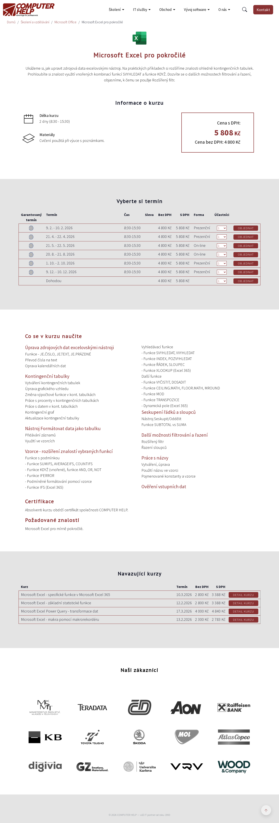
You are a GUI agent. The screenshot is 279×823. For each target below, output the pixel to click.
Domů (11, 22)
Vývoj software (195, 9)
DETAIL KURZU (243, 595)
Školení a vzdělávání (35, 22)
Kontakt (263, 9)
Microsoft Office (65, 22)
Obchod (165, 9)
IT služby (140, 9)
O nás (222, 9)
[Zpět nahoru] (266, 810)
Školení (115, 9)
